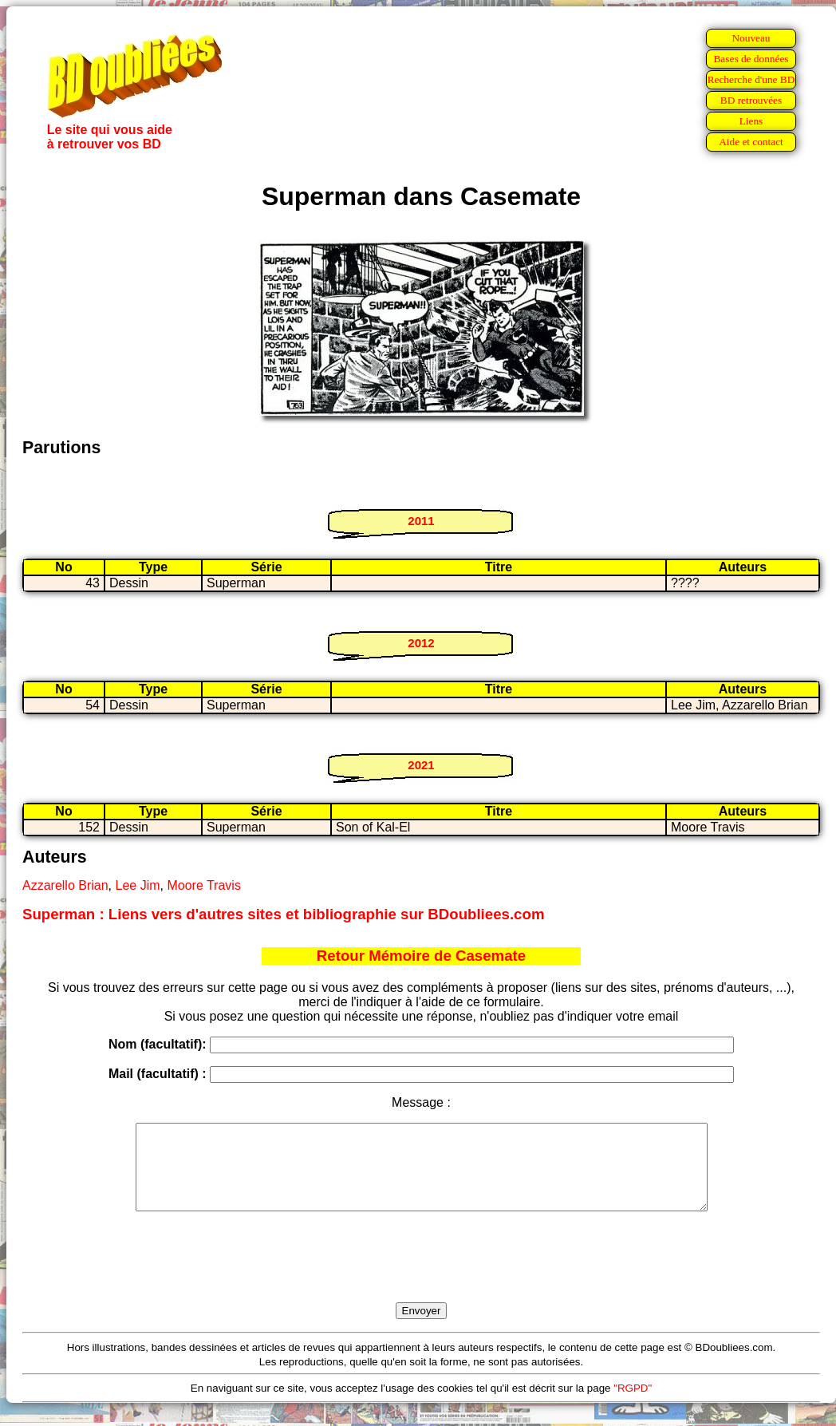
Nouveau (751, 38)
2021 (421, 765)
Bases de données (750, 59)
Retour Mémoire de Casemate (421, 955)
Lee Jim (138, 885)
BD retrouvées (751, 100)
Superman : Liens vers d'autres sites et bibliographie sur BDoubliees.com (283, 914)
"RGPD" (632, 1405)
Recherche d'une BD (751, 79)
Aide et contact (751, 142)
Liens (751, 121)
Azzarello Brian (65, 885)
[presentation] (421, 1275)
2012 (421, 643)
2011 (421, 520)
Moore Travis (203, 885)
